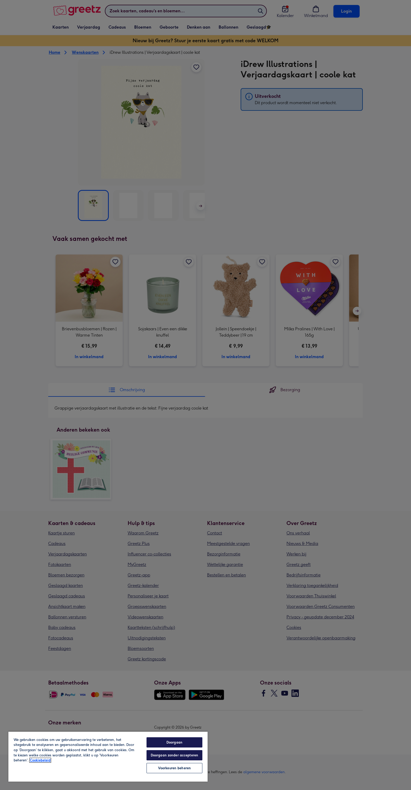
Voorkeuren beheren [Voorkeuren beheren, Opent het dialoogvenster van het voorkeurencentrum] (174, 768)
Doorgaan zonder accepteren (174, 755)
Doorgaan (174, 742)
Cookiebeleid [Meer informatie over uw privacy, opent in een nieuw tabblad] (40, 760)
